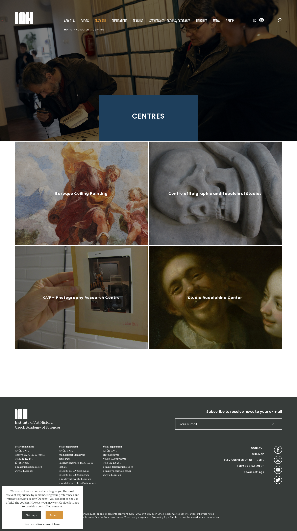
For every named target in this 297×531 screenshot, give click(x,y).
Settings (31, 515)
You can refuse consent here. (42, 524)
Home (68, 29)
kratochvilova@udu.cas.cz (81, 482)
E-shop (230, 21)
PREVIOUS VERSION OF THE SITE (244, 460)
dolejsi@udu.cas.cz (122, 466)
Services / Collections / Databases (169, 21)
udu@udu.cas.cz (32, 466)
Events (85, 21)
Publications (119, 21)
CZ (254, 20)
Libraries (201, 21)
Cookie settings (254, 472)
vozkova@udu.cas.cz (79, 478)
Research (100, 21)
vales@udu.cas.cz (121, 470)
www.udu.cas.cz (24, 470)
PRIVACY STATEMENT (250, 466)
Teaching (138, 21)
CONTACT (257, 448)
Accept (54, 515)
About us (69, 21)
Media (216, 21)
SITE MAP (258, 454)
